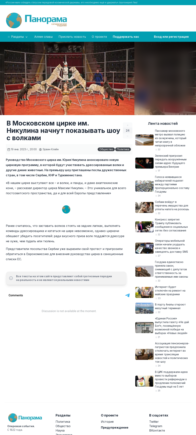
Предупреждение (114, 427)
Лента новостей (163, 123)
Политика (123, 149)
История (107, 421)
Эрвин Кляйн (49, 149)
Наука (60, 430)
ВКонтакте (157, 430)
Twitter (154, 421)
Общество (106, 149)
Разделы (17, 37)
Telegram (155, 426)
